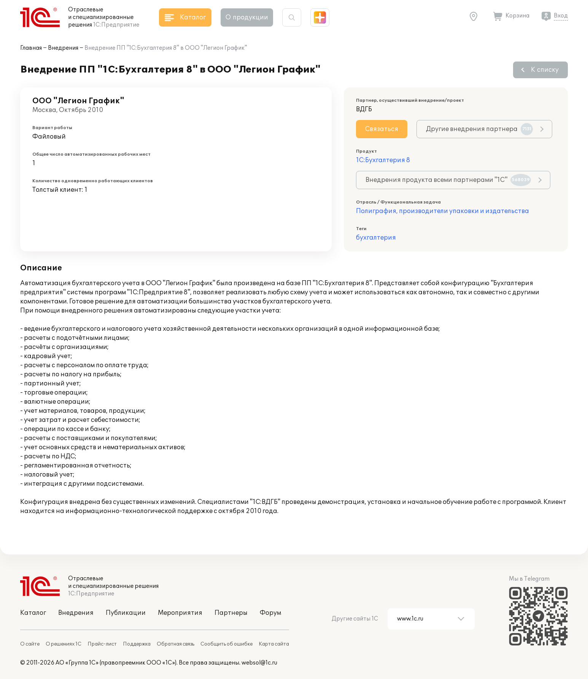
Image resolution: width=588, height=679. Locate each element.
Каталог (33, 613)
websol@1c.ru (259, 663)
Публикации (126, 613)
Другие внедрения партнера (479, 129)
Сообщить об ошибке (226, 644)
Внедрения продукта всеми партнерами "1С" (448, 180)
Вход (561, 16)
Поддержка (137, 644)
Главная (31, 48)
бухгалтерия (376, 238)
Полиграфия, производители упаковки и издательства (442, 211)
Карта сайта (274, 644)
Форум (270, 613)
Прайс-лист (102, 644)
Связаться (381, 129)
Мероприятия (180, 613)
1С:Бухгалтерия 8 (383, 160)
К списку (545, 70)
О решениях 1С (63, 644)
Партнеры (231, 613)
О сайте (30, 644)
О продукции (247, 17)
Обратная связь (175, 644)
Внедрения (63, 48)
